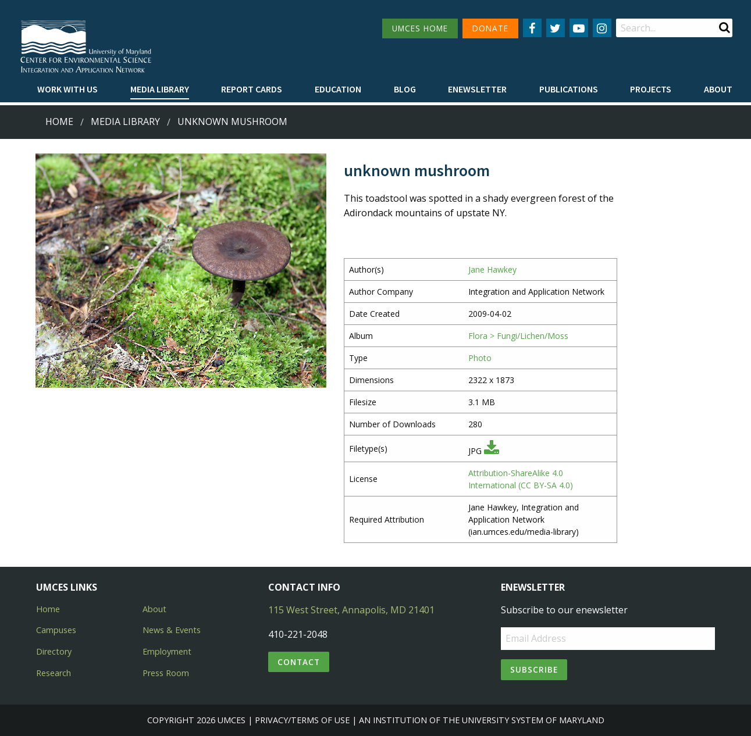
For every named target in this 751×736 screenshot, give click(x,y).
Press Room (166, 672)
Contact (298, 661)
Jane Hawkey (492, 269)
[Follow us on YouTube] (579, 28)
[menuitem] (67, 89)
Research (53, 672)
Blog (405, 89)
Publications (568, 89)
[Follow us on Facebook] (532, 28)
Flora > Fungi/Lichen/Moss (518, 335)
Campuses (56, 629)
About (718, 89)
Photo (480, 357)
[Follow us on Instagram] (602, 28)
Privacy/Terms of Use (302, 720)
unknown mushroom (232, 121)
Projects (650, 89)
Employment (167, 651)
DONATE (490, 28)
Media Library (159, 89)
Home (59, 121)
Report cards (251, 89)
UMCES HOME (420, 28)
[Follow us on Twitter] (555, 28)
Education (338, 89)
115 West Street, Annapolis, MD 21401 (351, 609)
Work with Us (67, 89)
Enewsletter (477, 89)
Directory (54, 651)
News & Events (172, 629)
